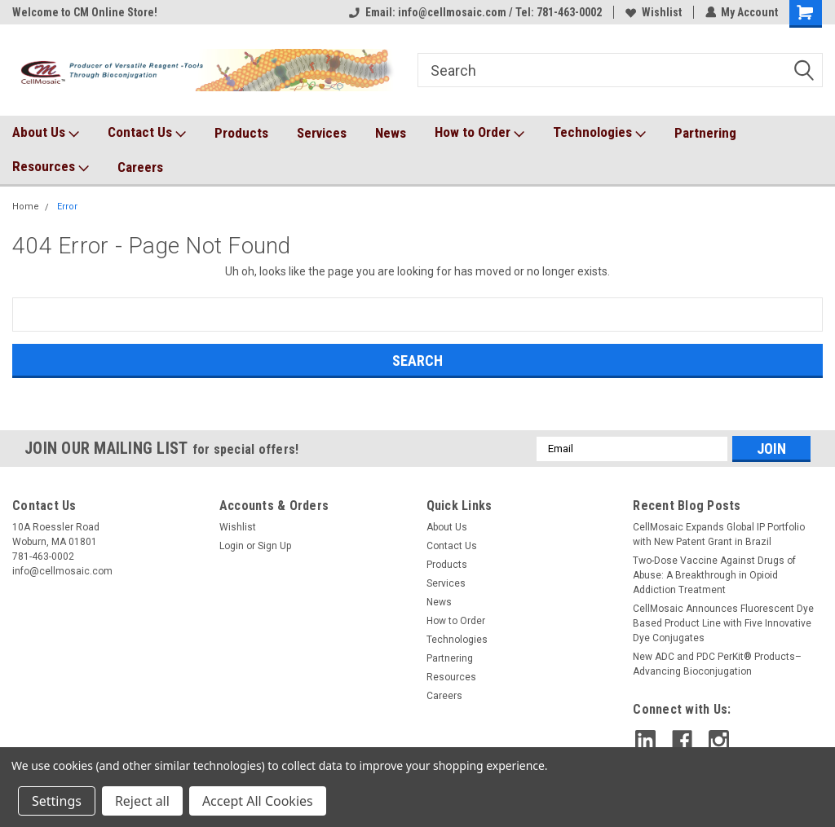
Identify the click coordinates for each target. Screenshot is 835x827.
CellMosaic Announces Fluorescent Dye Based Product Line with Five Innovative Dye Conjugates (723, 623)
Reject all (142, 801)
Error (67, 206)
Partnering (705, 133)
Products (241, 133)
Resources (50, 167)
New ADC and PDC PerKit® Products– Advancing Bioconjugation (717, 664)
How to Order (479, 133)
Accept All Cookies (257, 801)
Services (322, 133)
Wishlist (653, 12)
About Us (45, 133)
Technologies (599, 133)
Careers (140, 167)
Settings (57, 801)
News (390, 133)
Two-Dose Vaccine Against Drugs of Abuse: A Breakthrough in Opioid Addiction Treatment (714, 575)
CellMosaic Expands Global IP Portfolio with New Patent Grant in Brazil (719, 534)
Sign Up (274, 546)
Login (231, 546)
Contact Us (147, 133)
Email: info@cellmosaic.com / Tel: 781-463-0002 (474, 12)
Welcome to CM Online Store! (84, 12)
